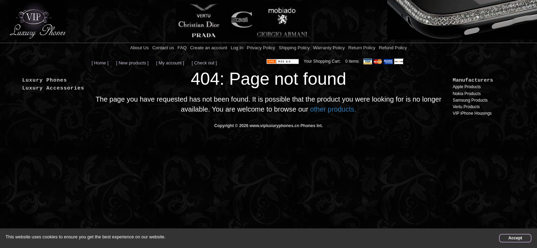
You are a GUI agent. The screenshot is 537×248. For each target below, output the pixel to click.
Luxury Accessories (53, 88)
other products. (333, 109)
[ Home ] (99, 62)
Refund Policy (393, 47)
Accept (515, 238)
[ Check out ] (204, 62)
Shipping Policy (294, 47)
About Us (139, 47)
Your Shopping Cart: (322, 61)
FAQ (181, 47)
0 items (352, 61)
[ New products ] (132, 62)
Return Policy (361, 47)
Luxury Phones (44, 80)
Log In (237, 47)
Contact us (163, 47)
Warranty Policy (329, 47)
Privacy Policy (261, 47)
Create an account (208, 47)
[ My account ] (170, 62)
